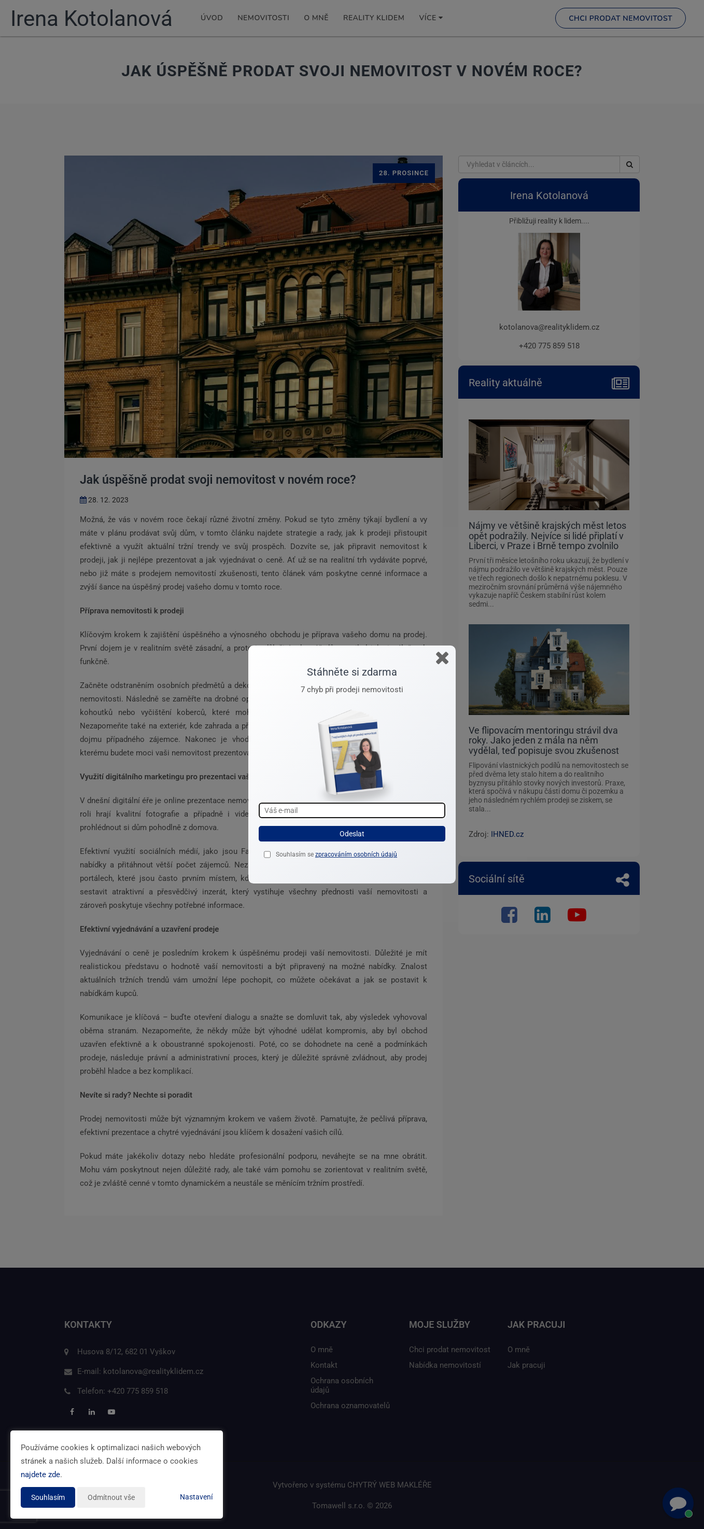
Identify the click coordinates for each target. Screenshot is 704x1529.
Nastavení (196, 1497)
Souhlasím (48, 1497)
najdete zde (40, 1474)
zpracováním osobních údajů (356, 854)
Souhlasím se (295, 854)
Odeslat (352, 834)
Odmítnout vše (111, 1497)
